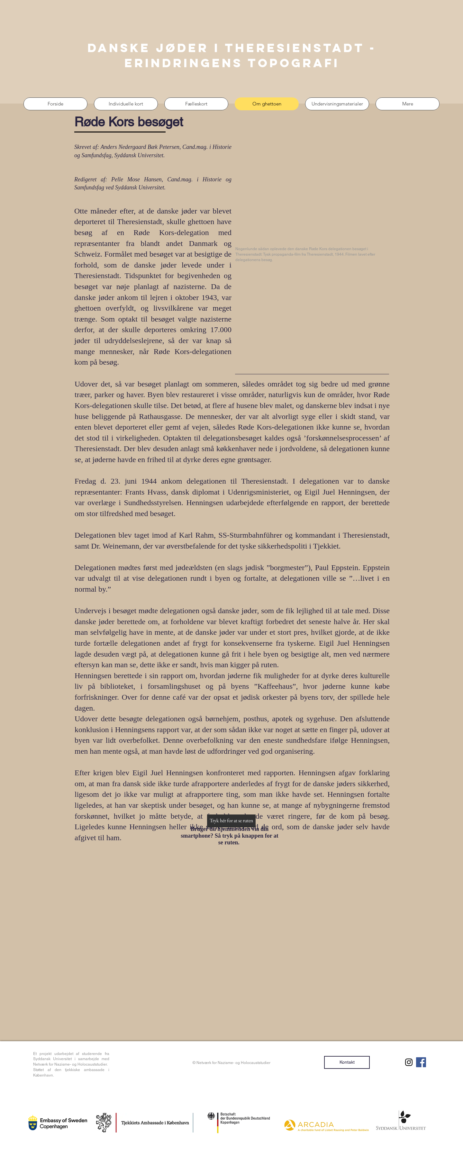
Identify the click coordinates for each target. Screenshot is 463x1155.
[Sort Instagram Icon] (409, 1062)
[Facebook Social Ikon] (421, 1062)
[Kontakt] (347, 1062)
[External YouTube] (312, 194)
